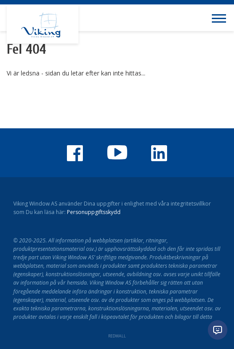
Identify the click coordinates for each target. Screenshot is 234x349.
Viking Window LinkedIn (159, 153)
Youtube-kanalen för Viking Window (117, 152)
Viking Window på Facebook (75, 153)
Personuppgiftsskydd (94, 212)
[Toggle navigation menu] (220, 17)
